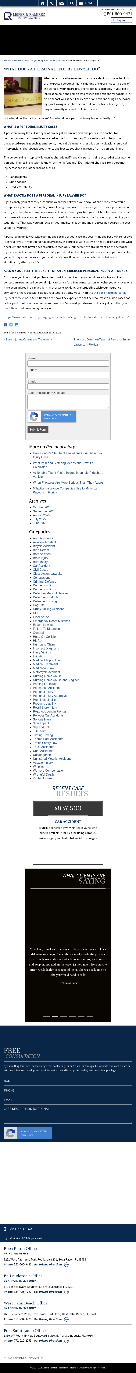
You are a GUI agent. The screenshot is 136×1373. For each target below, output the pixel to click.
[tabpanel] (68, 944)
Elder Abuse (41, 617)
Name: (31, 358)
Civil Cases (40, 569)
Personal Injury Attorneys (50, 695)
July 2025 (39, 519)
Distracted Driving (45, 601)
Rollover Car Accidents (48, 715)
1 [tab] (46, 1016)
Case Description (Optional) (46, 392)
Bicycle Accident (44, 546)
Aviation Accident (44, 542)
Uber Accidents (43, 750)
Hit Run (38, 640)
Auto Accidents (43, 538)
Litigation (39, 656)
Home (42, 3)
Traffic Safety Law (45, 743)
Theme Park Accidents (48, 739)
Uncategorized (42, 754)
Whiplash (39, 766)
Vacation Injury (43, 762)
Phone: (32, 370)
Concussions (41, 577)
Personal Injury (52, 60)
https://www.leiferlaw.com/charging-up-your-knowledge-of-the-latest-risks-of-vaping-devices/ (66, 317)
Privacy (47, 419)
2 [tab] (55, 1016)
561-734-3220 (22, 1319)
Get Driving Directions (48, 1264)
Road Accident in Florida (49, 711)
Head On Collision (45, 636)
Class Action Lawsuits (47, 573)
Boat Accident (42, 554)
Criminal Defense (44, 581)
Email (62, 3)
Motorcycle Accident (46, 672)
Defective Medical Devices (51, 593)
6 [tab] (90, 1016)
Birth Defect (41, 550)
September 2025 (44, 511)
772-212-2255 (22, 1340)
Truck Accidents (43, 747)
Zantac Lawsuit (43, 778)
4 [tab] (72, 1016)
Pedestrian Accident (46, 687)
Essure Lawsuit (43, 624)
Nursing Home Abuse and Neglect (56, 680)
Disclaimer (20, 1358)
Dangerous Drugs (45, 589)
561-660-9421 (119, 13)
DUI (35, 613)
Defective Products (45, 597)
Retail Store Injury (45, 707)
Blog (41, 60)
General (38, 632)
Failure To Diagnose (46, 628)
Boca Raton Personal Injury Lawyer (20, 60)
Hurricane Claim (44, 644)
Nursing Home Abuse (47, 676)
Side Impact (41, 723)
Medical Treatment (45, 664)
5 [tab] (81, 1016)
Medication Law (43, 668)
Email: (31, 381)
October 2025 (42, 507)
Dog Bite (39, 605)
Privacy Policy (36, 1358)
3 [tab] (63, 1016)
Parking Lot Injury (45, 683)
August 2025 (41, 515)
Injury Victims (42, 652)
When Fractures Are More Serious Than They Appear (68, 482)
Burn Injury (40, 562)
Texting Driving (43, 735)
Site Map (8, 1358)
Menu (89, 3)
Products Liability (44, 703)
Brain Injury (40, 558)
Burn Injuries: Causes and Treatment (29, 339)
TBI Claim (39, 731)
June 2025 (40, 523)
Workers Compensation (49, 770)
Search (71, 3)
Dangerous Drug (44, 585)
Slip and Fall (41, 727)
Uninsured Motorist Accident (52, 758)
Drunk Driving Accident (48, 609)
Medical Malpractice (46, 660)
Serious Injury (42, 719)
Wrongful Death (43, 774)
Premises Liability (44, 699)
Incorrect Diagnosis (46, 648)
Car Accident (41, 565)
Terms (54, 419)
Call (52, 3)
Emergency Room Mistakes (51, 621)
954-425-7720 (22, 1291)
